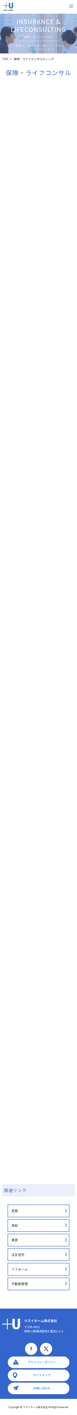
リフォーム (19, 1269)
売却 (14, 1225)
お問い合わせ (42, 1388)
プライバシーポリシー (42, 1362)
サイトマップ (42, 1375)
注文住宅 (17, 1254)
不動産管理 (19, 1283)
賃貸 (14, 1239)
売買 (14, 1210)
